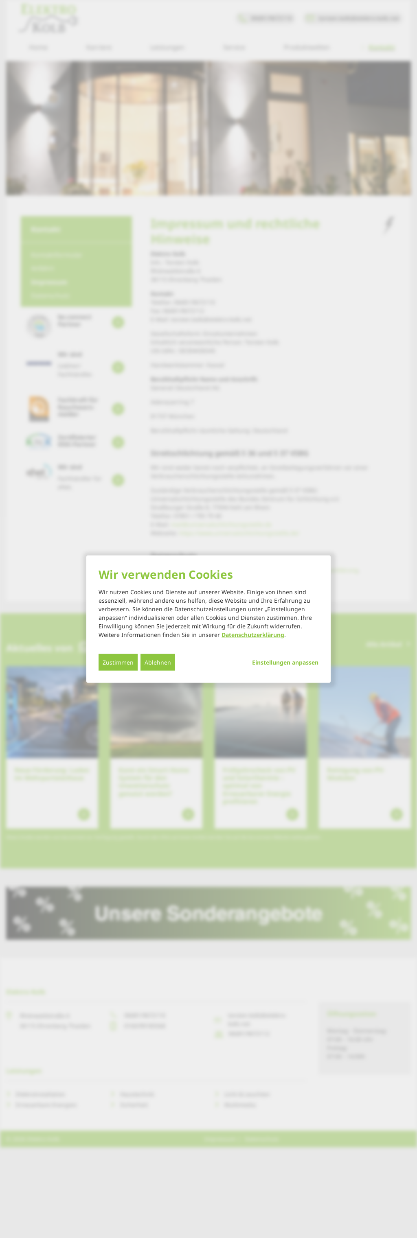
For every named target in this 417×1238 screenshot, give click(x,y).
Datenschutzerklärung (253, 634)
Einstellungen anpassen (285, 662)
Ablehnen (158, 662)
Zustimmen (118, 662)
